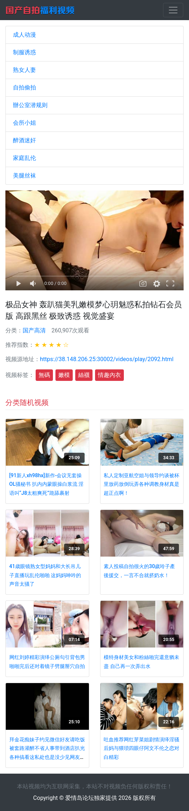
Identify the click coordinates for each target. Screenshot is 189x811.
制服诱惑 (24, 52)
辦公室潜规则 (30, 105)
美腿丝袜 (24, 175)
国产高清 (34, 330)
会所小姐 (24, 122)
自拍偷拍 (24, 87)
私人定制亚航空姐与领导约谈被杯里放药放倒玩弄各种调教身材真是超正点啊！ (141, 484)
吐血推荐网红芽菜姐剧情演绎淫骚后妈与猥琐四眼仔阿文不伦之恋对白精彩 (141, 748)
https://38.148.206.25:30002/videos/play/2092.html (107, 359)
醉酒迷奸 (24, 140)
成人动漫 (24, 34)
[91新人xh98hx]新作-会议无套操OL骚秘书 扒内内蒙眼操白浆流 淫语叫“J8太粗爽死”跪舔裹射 (46, 484)
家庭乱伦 (24, 158)
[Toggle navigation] (173, 10)
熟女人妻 (24, 69)
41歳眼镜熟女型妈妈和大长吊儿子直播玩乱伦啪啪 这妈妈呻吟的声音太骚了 (45, 575)
